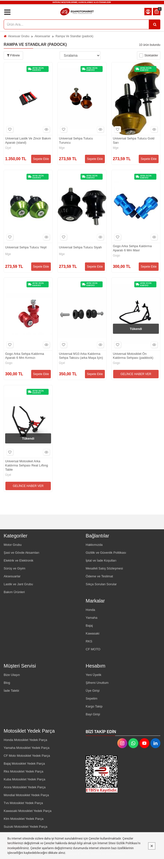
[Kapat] (151, 846)
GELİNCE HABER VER (136, 374)
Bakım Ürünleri (14, 592)
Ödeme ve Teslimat (99, 576)
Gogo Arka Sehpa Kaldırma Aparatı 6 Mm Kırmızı (24, 356)
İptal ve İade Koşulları (101, 560)
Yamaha (91, 617)
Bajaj (89, 625)
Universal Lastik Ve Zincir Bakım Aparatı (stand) (28, 140)
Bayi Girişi (93, 714)
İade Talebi (11, 690)
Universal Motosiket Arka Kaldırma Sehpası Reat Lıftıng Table (26, 465)
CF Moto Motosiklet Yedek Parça (27, 755)
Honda (90, 610)
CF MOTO (93, 649)
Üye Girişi (92, 690)
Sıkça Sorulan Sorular (101, 584)
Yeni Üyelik (93, 675)
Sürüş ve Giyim (14, 568)
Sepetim (91, 698)
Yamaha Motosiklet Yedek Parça (26, 748)
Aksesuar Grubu (18, 36)
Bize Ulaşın (12, 675)
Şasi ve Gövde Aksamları (21, 552)
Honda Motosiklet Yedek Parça (25, 740)
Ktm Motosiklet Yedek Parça (23, 819)
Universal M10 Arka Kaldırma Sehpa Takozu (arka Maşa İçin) (81, 356)
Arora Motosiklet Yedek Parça (25, 787)
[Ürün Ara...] (154, 24)
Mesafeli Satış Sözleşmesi (104, 568)
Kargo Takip (94, 706)
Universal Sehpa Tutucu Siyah (80, 247)
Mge (62, 148)
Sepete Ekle (41, 159)
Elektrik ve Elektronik (18, 560)
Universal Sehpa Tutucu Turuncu (76, 140)
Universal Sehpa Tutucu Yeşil (25, 247)
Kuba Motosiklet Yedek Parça (24, 779)
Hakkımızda (94, 545)
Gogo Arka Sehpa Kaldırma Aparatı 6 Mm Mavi (132, 248)
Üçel (8, 148)
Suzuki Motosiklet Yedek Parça (25, 826)
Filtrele (13, 55)
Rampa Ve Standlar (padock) (74, 36)
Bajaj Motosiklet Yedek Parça (24, 763)
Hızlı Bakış (45, 129)
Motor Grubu (13, 545)
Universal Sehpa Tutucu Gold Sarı (133, 140)
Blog (7, 683)
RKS (89, 641)
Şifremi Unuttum (97, 683)
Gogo (116, 255)
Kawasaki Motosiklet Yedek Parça (27, 811)
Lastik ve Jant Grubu (18, 584)
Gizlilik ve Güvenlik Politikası (106, 552)
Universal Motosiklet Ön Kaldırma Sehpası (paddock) (133, 356)
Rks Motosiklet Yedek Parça (23, 771)
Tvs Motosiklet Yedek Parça (23, 803)
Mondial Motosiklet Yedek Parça (26, 795)
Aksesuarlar (42, 36)
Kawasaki (92, 633)
